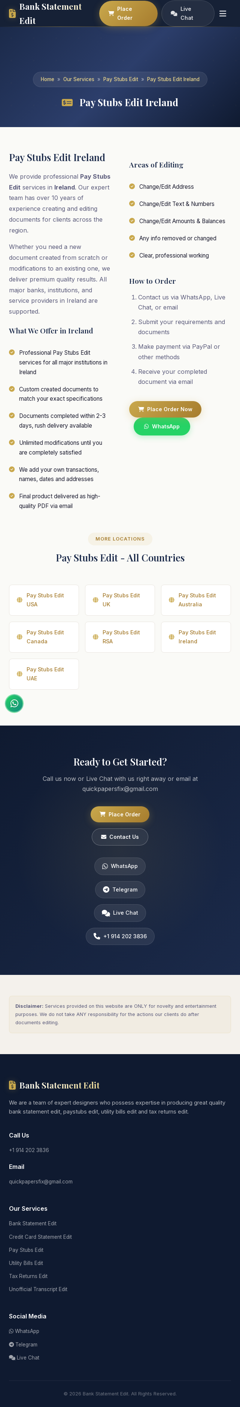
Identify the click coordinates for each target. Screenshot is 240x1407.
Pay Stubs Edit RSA (116, 642)
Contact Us (120, 843)
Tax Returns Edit (28, 1276)
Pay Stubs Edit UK (116, 605)
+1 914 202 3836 (120, 942)
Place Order (120, 13)
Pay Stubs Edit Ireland (173, 79)
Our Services (78, 79)
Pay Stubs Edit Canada (40, 642)
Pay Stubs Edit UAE (40, 679)
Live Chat (182, 13)
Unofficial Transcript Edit (38, 1289)
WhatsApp (162, 426)
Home (47, 79)
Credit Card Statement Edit (40, 1237)
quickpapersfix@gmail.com (41, 1182)
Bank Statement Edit (33, 1223)
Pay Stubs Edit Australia (192, 605)
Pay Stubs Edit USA (40, 605)
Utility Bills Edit (26, 1263)
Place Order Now (165, 409)
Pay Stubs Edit (120, 79)
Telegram (120, 895)
